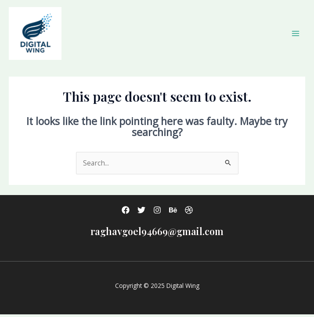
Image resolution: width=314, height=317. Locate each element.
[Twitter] (141, 210)
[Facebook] (126, 210)
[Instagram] (157, 210)
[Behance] (173, 210)
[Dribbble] (189, 210)
